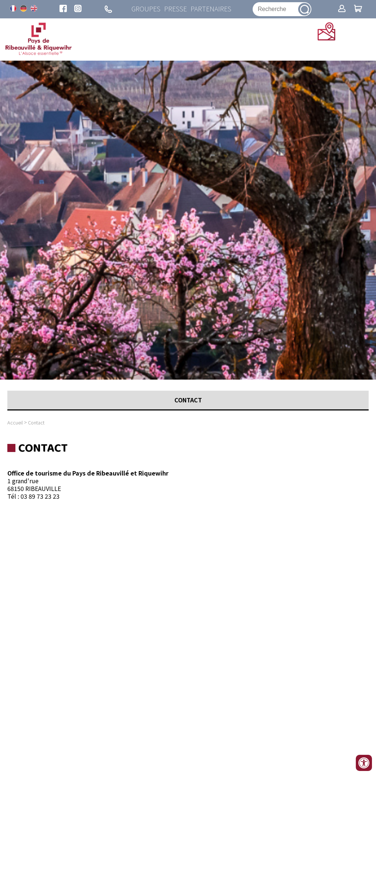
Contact (36, 422)
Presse (175, 9)
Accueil (15, 422)
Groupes (145, 9)
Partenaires (211, 9)
